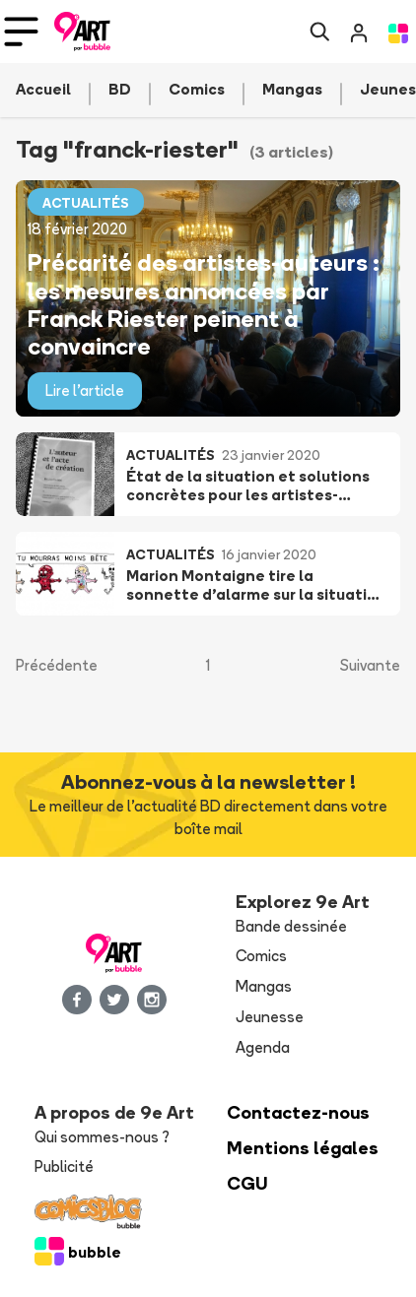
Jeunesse (270, 1016)
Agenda (263, 1047)
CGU (247, 1183)
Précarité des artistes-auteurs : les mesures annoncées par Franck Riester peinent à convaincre (204, 303)
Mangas (264, 986)
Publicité (64, 1166)
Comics (261, 955)
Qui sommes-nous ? (102, 1137)
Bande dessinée (291, 926)
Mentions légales (303, 1147)
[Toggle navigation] (21, 31)
